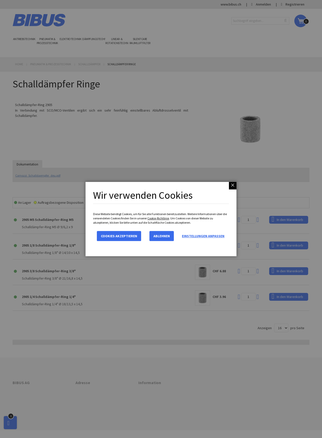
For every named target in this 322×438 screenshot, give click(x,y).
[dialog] (161, 219)
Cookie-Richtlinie (158, 218)
